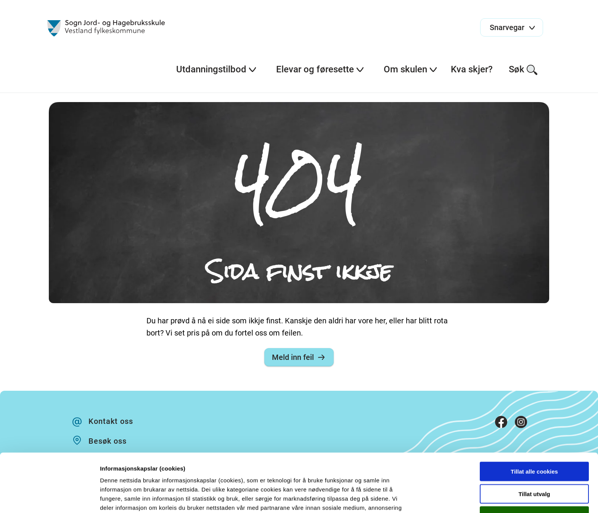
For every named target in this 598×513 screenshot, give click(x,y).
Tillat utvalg (534, 441)
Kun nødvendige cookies (534, 463)
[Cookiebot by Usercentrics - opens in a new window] (49, 498)
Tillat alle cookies (534, 419)
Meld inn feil (299, 357)
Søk (523, 70)
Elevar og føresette (320, 69)
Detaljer (406, 498)
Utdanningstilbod (216, 69)
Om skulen (411, 69)
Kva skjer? (472, 69)
